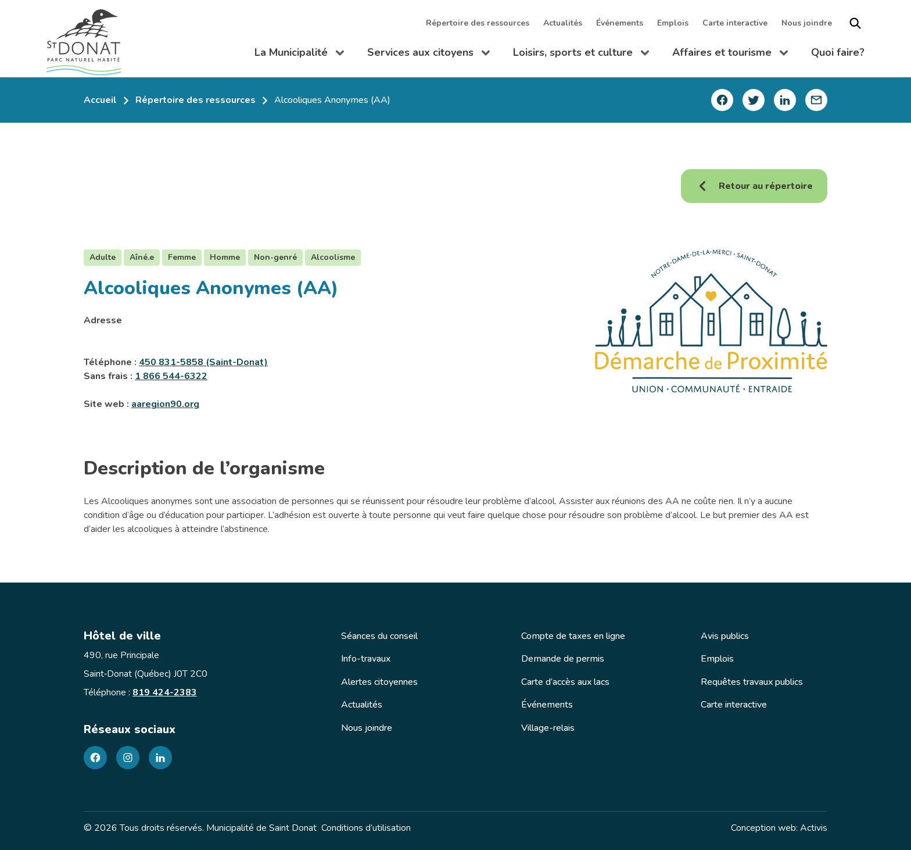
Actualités (562, 22)
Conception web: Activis (779, 828)
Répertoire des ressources (477, 22)
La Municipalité (299, 54)
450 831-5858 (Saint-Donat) (203, 362)
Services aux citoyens (428, 54)
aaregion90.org (165, 404)
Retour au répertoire (754, 186)
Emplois (672, 22)
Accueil (100, 100)
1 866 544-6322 (171, 376)
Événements (619, 22)
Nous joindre (806, 22)
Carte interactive (734, 22)
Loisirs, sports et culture (581, 54)
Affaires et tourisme (730, 54)
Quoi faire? (838, 52)
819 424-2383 (164, 692)
